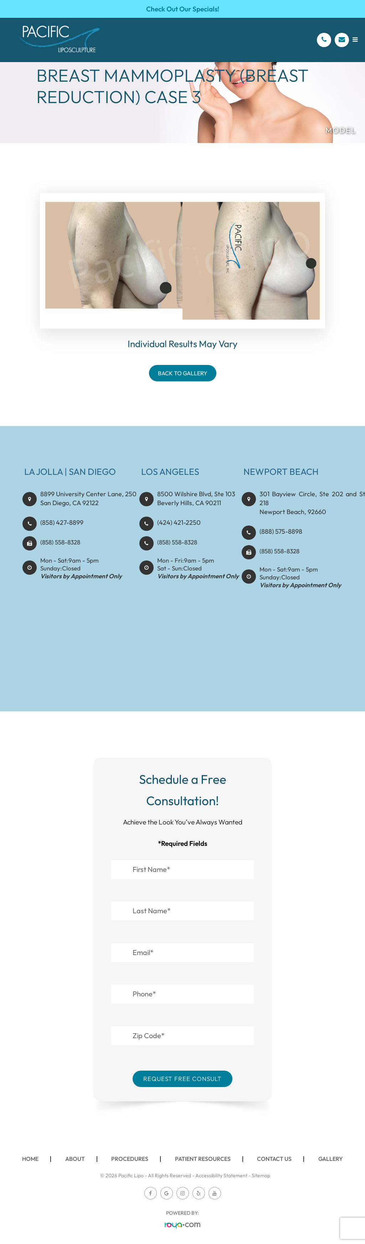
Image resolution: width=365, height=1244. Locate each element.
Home (30, 1158)
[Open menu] (355, 39)
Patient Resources (203, 1158)
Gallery (330, 1158)
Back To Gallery (182, 373)
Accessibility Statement (221, 1175)
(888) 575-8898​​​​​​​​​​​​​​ (279, 536)
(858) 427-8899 (60, 536)
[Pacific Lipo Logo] (58, 40)
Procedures (129, 1158)
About (75, 1158)
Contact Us (274, 1158)
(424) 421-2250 (177, 536)
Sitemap (261, 1175)
